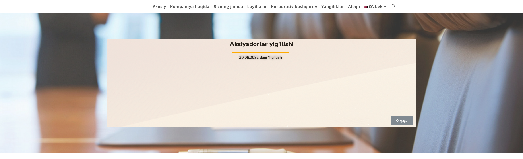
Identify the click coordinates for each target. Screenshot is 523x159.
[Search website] (394, 6)
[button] (260, 57)
